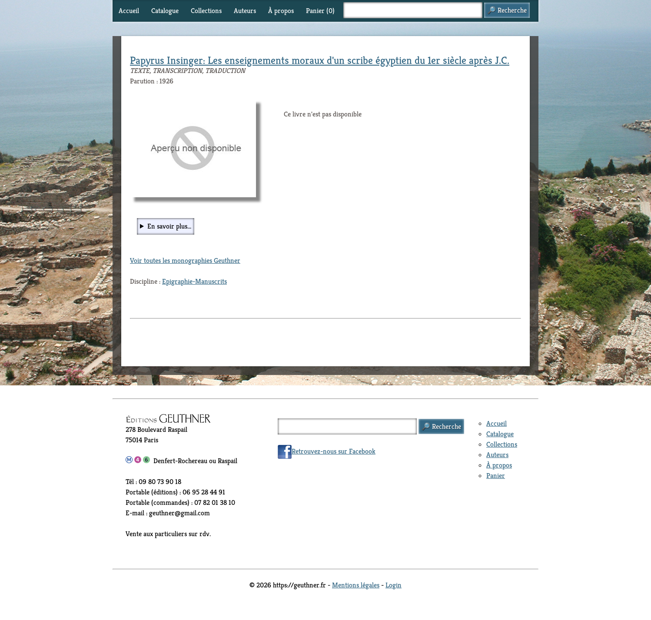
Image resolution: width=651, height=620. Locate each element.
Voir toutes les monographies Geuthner (185, 260)
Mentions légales (355, 585)
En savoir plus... (169, 226)
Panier (495, 475)
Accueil (129, 10)
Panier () (320, 10)
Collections (206, 10)
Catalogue (165, 10)
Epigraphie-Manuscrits (194, 281)
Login (393, 585)
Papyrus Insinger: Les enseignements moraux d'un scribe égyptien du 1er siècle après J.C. (319, 60)
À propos (281, 10)
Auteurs (245, 10)
